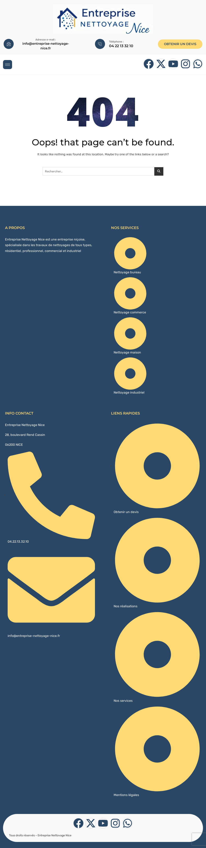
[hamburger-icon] (7, 64)
